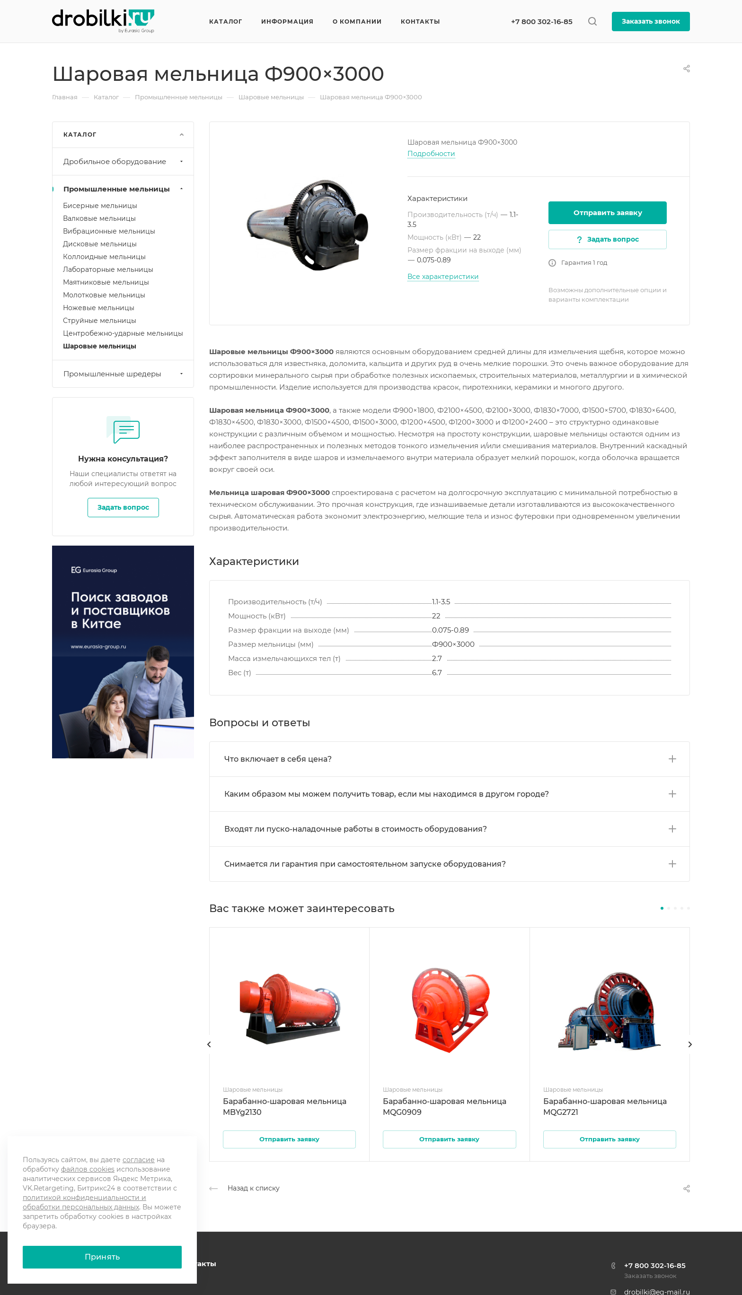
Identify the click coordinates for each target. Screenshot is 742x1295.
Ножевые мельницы (98, 308)
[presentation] (209, 1053)
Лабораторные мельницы (108, 269)
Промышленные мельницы (124, 188)
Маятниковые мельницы (106, 282)
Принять (102, 1256)
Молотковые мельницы (104, 295)
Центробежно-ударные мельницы (123, 333)
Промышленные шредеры (124, 373)
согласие (139, 1160)
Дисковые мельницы (100, 244)
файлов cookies (88, 1169)
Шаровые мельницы (99, 346)
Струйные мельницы (99, 320)
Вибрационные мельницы (109, 231)
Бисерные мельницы (100, 205)
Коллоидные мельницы (104, 256)
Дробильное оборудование (124, 161)
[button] (662, 908)
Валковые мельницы (99, 218)
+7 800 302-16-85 (542, 21)
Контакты (197, 1263)
